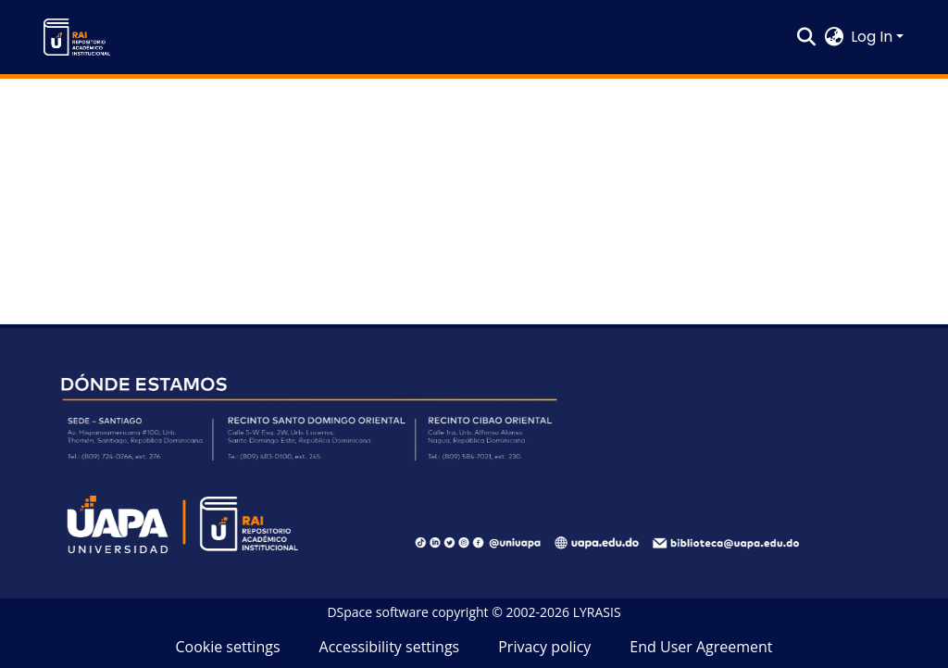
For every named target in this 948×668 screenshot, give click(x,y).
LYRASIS (597, 612)
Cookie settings (227, 646)
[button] (77, 37)
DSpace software (377, 612)
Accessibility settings (389, 646)
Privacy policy (544, 646)
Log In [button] (873, 36)
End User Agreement (701, 646)
